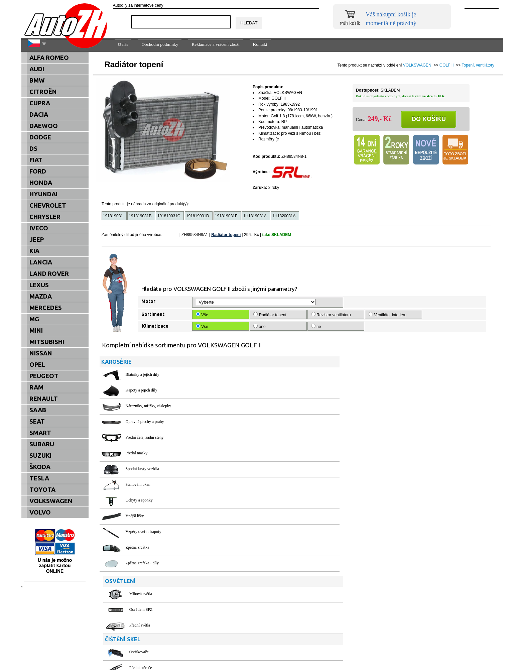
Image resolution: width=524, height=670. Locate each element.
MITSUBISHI (46, 341)
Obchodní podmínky (159, 44)
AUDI (36, 69)
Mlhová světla (269, 374)
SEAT (37, 421)
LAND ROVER (49, 273)
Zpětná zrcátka (137, 547)
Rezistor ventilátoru (331, 314)
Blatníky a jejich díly (142, 374)
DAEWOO (43, 125)
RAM (36, 387)
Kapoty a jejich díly (141, 390)
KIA (34, 250)
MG (34, 319)
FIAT (35, 159)
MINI (36, 330)
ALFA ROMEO (49, 57)
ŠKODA (39, 466)
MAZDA (40, 296)
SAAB (37, 410)
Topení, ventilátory (478, 65)
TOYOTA (42, 489)
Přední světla (268, 406)
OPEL (37, 364)
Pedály (396, 475)
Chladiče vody (269, 507)
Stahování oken (138, 484)
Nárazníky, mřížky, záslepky (148, 406)
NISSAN (40, 353)
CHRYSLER (44, 216)
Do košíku (429, 119)
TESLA (39, 478)
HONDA (40, 182)
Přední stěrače (269, 448)
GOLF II (446, 65)
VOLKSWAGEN (417, 65)
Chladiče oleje (269, 491)
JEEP (36, 239)
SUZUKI (40, 455)
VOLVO (40, 512)
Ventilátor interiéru (388, 314)
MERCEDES (45, 307)
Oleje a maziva (403, 417)
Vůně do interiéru (405, 507)
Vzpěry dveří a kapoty (143, 531)
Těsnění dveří (402, 448)
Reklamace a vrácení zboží (215, 44)
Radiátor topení (226, 234)
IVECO (38, 228)
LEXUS (39, 285)
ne (316, 326)
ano (260, 326)
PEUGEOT (43, 375)
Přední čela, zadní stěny (145, 437)
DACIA (38, 114)
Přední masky (137, 453)
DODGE (40, 137)
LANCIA (40, 262)
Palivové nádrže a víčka (410, 374)
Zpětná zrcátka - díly (142, 563)
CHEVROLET (47, 205)
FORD (37, 171)
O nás (123, 44)
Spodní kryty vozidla (142, 468)
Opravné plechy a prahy (145, 421)
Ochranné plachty (405, 401)
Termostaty (267, 522)
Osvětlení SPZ (269, 390)
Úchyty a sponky (139, 500)
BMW (37, 80)
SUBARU (41, 444)
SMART (40, 432)
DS (33, 148)
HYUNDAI (43, 194)
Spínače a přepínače (407, 491)
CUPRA (39, 103)
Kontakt (260, 44)
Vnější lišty (135, 516)
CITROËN (43, 91)
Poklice (397, 433)
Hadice (263, 475)
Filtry (262, 565)
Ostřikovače (267, 433)
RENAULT (43, 398)
